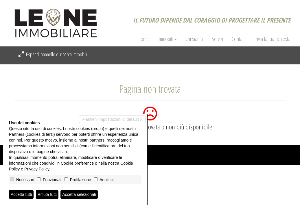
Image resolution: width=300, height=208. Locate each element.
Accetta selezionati (79, 194)
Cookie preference (77, 163)
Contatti (239, 39)
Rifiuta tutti (47, 194)
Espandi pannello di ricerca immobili (53, 54)
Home (143, 39)
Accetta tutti (21, 194)
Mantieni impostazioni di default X (112, 119)
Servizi (217, 39)
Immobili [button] (167, 39)
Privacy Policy (36, 169)
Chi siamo (194, 39)
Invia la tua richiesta (272, 39)
